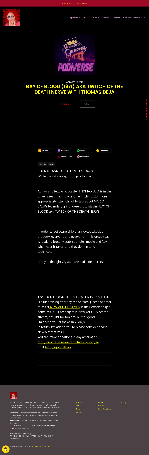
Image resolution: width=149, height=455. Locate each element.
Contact (116, 18)
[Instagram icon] (121, 403)
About (85, 18)
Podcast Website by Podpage (41, 446)
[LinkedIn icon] (130, 403)
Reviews (101, 406)
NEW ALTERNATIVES (64, 307)
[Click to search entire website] (144, 17)
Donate (106, 18)
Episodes (74, 18)
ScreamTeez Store (131, 18)
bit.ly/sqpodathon (58, 347)
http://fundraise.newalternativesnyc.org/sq (68, 342)
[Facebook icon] (126, 403)
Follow (95, 18)
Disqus (100, 402)
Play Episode (65, 104)
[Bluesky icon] (134, 403)
